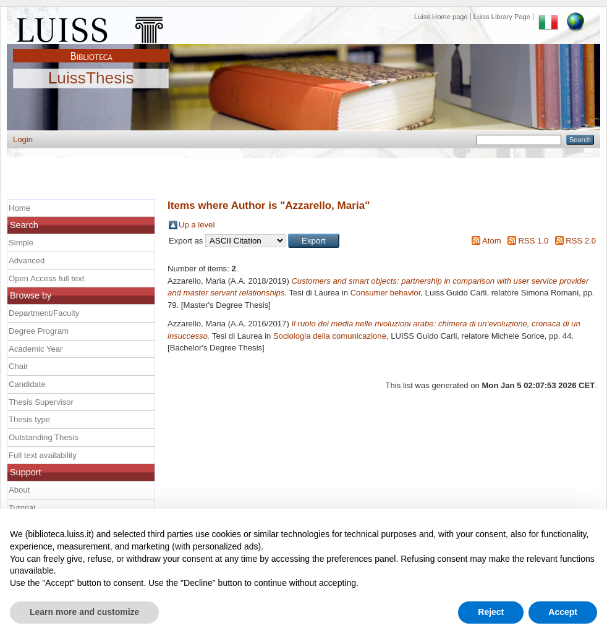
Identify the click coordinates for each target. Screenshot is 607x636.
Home (19, 208)
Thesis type (29, 419)
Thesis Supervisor (41, 402)
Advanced (27, 260)
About (19, 489)
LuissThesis (91, 78)
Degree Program (39, 331)
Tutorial (22, 507)
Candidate (27, 384)
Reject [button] (491, 612)
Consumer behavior (385, 292)
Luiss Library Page (501, 16)
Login (23, 139)
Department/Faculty (44, 313)
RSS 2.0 (581, 240)
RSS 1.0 (533, 240)
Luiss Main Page (91, 27)
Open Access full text (46, 278)
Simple (21, 242)
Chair (18, 366)
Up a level (196, 224)
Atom (491, 240)
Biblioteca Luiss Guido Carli (91, 48)
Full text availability (43, 455)
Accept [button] (562, 612)
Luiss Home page (441, 16)
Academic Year (35, 349)
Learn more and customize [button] (84, 612)
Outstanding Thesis (44, 437)
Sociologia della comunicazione (329, 336)
